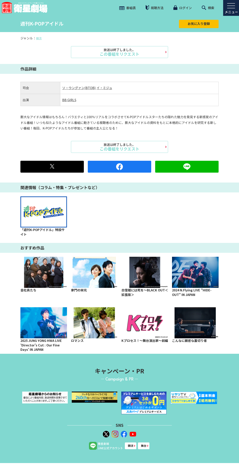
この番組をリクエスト (119, 52)
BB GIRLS (69, 99)
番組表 (127, 7)
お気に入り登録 (199, 23)
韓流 (39, 38)
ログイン (182, 7)
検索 (208, 7)
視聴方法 (154, 7)
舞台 (143, 446)
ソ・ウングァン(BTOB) (79, 87)
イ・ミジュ (104, 87)
